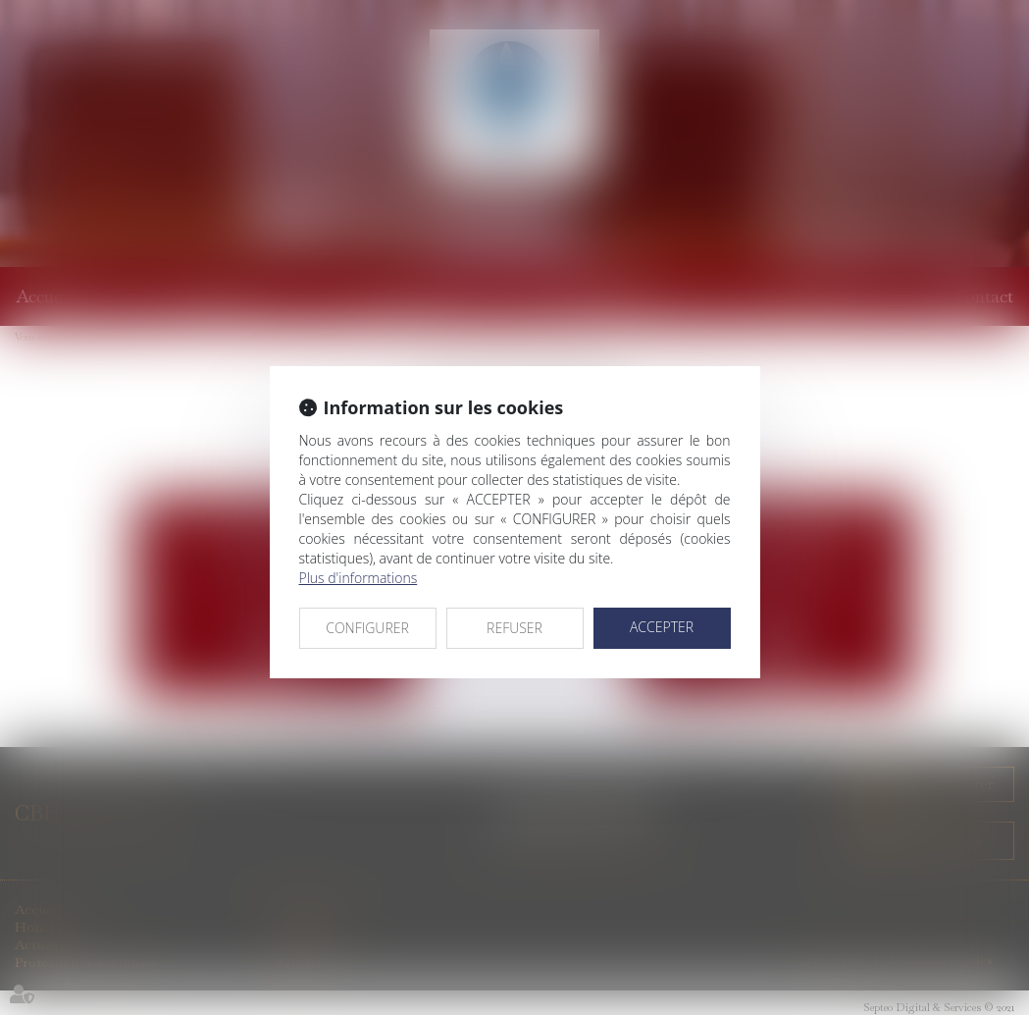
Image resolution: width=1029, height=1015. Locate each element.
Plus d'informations (358, 577)
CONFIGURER (367, 627)
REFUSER (514, 627)
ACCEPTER (662, 626)
